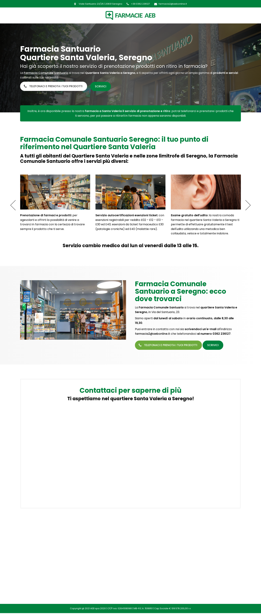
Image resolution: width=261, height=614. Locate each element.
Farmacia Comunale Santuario (46, 73)
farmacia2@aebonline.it (152, 333)
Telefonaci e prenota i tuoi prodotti (55, 86)
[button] (248, 205)
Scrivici (101, 86)
